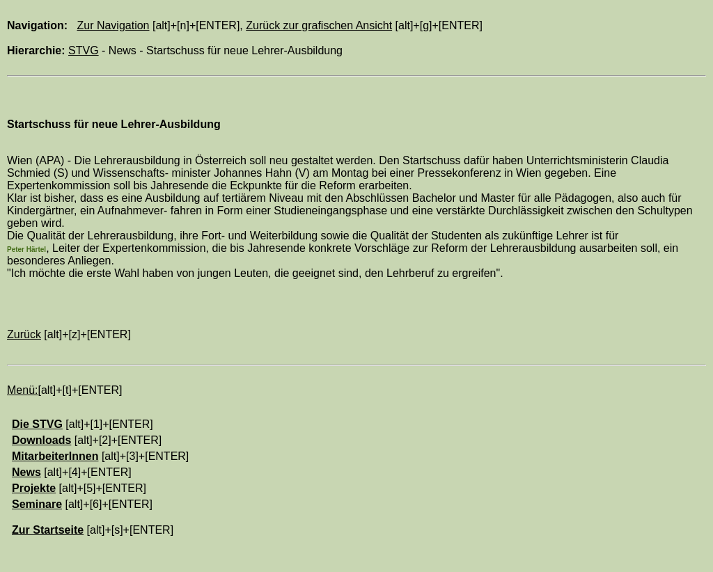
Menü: (22, 390)
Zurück (24, 334)
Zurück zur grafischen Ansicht (319, 25)
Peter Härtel (26, 249)
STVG (83, 50)
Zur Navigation (113, 25)
